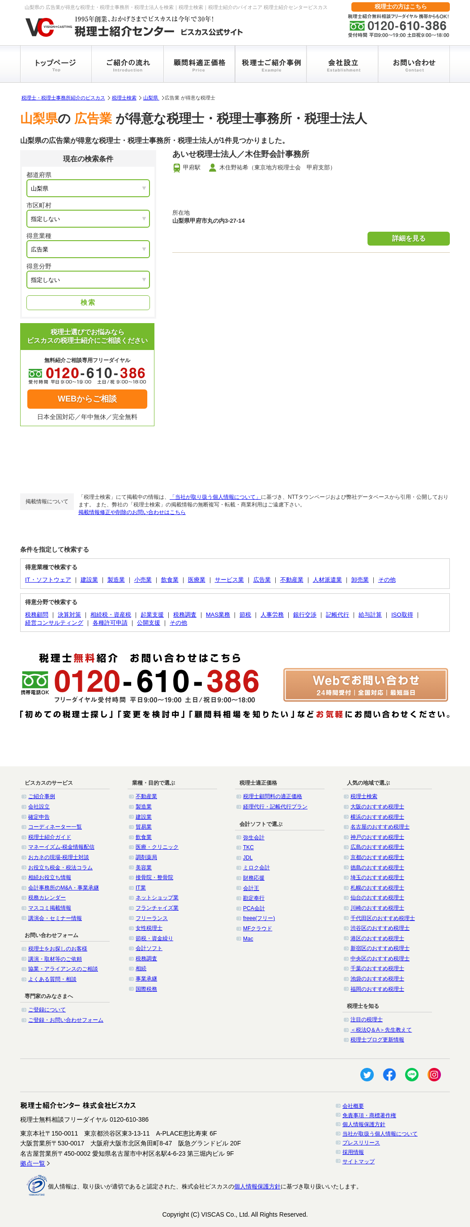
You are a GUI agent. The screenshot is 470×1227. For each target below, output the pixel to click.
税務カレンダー (47, 897)
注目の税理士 (366, 1019)
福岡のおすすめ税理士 (377, 989)
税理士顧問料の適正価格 (272, 796)
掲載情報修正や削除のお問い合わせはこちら (132, 512)
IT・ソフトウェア (48, 579)
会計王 (251, 888)
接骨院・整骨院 (154, 877)
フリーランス (152, 918)
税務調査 (185, 614)
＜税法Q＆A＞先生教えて (381, 1030)
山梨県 (151, 97)
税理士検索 (124, 97)
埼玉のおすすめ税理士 (377, 877)
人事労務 (272, 614)
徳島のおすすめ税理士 (377, 867)
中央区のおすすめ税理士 (380, 958)
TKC (248, 847)
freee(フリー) (259, 918)
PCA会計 (254, 908)
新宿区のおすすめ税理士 (380, 948)
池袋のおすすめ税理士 (377, 979)
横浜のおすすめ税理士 (377, 817)
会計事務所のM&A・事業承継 (63, 888)
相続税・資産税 (110, 614)
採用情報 (353, 1152)
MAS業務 (218, 614)
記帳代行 (337, 614)
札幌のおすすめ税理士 (377, 888)
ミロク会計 (256, 867)
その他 (387, 579)
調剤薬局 (146, 857)
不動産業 (291, 579)
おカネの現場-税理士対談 (58, 857)
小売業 (143, 579)
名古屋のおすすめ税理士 (380, 827)
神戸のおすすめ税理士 (377, 837)
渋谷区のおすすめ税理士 (380, 928)
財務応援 (254, 878)
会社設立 (39, 807)
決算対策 (69, 614)
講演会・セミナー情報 (55, 918)
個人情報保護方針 (363, 1124)
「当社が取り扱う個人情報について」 (215, 497)
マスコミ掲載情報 (49, 908)
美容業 (144, 867)
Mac (248, 939)
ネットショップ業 (157, 897)
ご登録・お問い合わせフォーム (65, 1020)
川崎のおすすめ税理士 (377, 908)
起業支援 (152, 614)
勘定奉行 (254, 898)
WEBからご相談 (87, 398)
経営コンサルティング (54, 622)
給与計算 (370, 614)
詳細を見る (409, 238)
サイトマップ (358, 1161)
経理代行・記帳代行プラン (275, 807)
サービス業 (229, 579)
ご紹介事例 (41, 796)
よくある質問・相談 (52, 979)
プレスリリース (361, 1143)
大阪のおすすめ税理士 (377, 807)
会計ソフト (149, 948)
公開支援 (148, 622)
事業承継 (146, 979)
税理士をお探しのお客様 (57, 949)
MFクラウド (257, 928)
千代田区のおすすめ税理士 (382, 918)
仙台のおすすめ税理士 (377, 897)
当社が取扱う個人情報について (380, 1134)
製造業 (116, 579)
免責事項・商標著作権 (369, 1115)
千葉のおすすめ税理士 (377, 968)
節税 (245, 614)
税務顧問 (36, 614)
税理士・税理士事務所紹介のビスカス (63, 97)
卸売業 (360, 579)
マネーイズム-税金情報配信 (61, 847)
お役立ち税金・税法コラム (60, 867)
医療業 (196, 579)
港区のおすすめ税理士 (377, 938)
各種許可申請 (110, 622)
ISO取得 (402, 614)
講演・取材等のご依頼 (55, 959)
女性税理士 (149, 928)
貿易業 (144, 827)
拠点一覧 (32, 1163)
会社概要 (353, 1106)
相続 (141, 968)
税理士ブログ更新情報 (377, 1040)
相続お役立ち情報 (49, 877)
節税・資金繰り (154, 938)
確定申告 (39, 817)
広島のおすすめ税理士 (377, 847)
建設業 (89, 579)
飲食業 (170, 579)
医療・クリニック (157, 847)
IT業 (141, 888)
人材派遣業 (327, 579)
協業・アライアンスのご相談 (63, 969)
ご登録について (47, 1010)
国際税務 (146, 989)
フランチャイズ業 (157, 908)
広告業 (262, 579)
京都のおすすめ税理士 (377, 857)
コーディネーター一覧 (55, 827)
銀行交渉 (304, 614)
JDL (247, 858)
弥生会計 (254, 837)
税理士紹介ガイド (49, 837)
